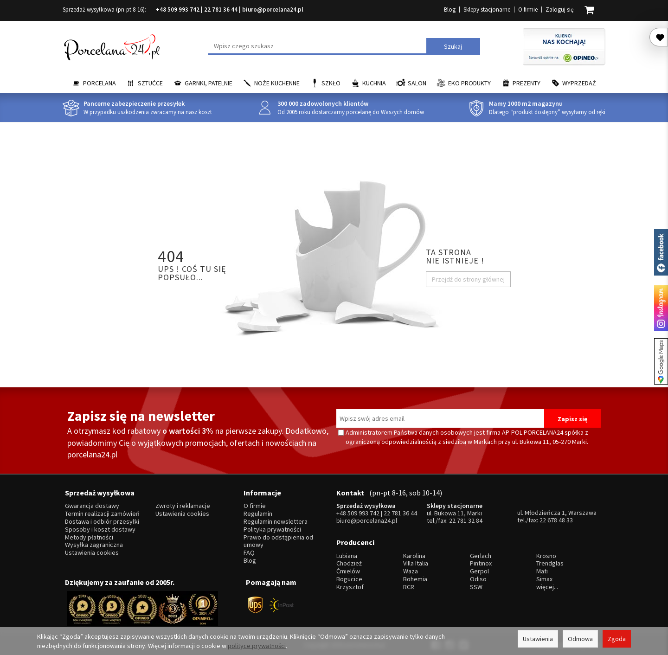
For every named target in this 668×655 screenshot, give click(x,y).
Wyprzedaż (579, 83)
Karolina (414, 554)
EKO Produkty (469, 83)
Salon (417, 83)
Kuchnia (374, 83)
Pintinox (481, 562)
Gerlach (480, 554)
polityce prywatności (257, 646)
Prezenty (526, 83)
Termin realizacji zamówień (102, 513)
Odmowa (580, 639)
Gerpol (479, 570)
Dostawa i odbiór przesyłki (102, 521)
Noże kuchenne (277, 83)
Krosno (546, 554)
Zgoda (617, 639)
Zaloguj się (559, 9)
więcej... (547, 585)
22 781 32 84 (465, 520)
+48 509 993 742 (177, 9)
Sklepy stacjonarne (486, 9)
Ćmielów (348, 570)
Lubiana (346, 554)
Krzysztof (350, 585)
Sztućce (150, 83)
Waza (410, 570)
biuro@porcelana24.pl (272, 9)
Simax (544, 578)
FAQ (249, 552)
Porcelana (99, 83)
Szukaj (453, 46)
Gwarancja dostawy (92, 505)
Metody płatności (89, 536)
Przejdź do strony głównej (468, 279)
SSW (476, 585)
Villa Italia (415, 562)
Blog (450, 9)
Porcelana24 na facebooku (661, 252)
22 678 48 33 (556, 519)
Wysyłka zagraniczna (94, 544)
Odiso (478, 578)
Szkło (330, 83)
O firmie (528, 9)
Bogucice (349, 578)
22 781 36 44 (221, 9)
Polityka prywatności (272, 529)
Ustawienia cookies (92, 552)
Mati (542, 570)
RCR (408, 585)
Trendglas (550, 562)
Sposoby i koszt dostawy (100, 529)
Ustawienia (538, 639)
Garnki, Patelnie (208, 83)
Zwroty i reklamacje (182, 505)
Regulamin (258, 513)
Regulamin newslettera (276, 521)
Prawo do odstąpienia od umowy (278, 540)
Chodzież (349, 562)
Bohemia (415, 578)
